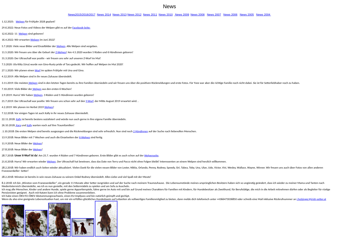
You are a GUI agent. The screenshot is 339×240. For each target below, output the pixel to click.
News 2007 (214, 14)
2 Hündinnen (140, 131)
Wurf (38, 70)
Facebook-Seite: (81, 27)
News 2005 (247, 14)
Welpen (20, 21)
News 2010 (166, 14)
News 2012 (134, 14)
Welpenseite (151, 155)
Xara (18, 125)
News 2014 (104, 14)
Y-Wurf (89, 101)
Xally (18, 119)
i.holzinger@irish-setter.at (311, 199)
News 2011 (150, 14)
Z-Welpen (60, 52)
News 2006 (230, 14)
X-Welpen (84, 137)
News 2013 (120, 14)
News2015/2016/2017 (82, 14)
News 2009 (181, 14)
